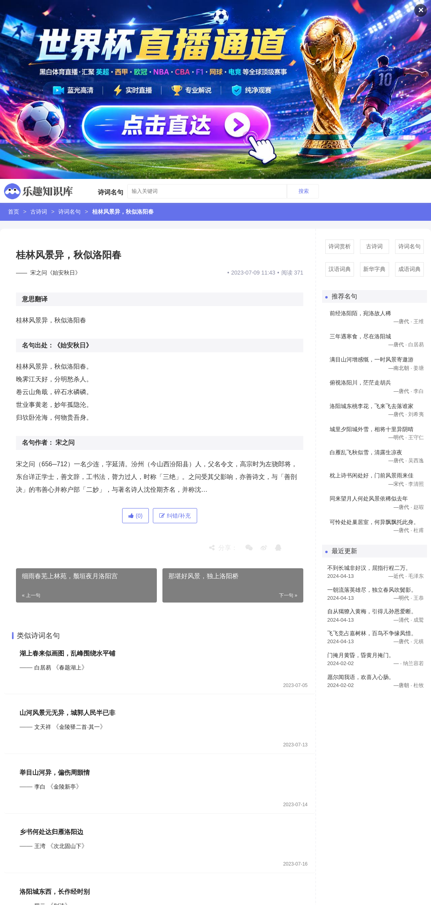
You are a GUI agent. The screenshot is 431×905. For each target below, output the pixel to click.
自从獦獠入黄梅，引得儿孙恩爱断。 (372, 611)
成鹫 (418, 620)
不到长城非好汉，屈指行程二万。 (369, 568)
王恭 (418, 598)
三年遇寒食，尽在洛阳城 (360, 336)
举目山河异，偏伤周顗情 (55, 773)
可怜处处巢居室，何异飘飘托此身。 (374, 522)
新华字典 (374, 269)
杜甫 (418, 530)
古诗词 (38, 211)
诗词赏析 (339, 246)
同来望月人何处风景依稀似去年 (369, 498)
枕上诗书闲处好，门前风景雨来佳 (371, 475)
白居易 (42, 667)
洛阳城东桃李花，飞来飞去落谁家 (371, 406)
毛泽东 (416, 576)
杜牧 (418, 685)
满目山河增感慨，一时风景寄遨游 (371, 359)
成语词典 (409, 269)
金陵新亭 (65, 787)
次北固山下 (68, 847)
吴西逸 (416, 460)
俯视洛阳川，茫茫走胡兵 (360, 382)
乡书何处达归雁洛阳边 (52, 832)
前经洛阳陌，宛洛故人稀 (360, 313)
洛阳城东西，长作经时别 (55, 892)
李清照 (416, 484)
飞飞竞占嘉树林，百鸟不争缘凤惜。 (372, 633)
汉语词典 (339, 269)
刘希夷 (416, 414)
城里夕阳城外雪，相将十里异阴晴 (371, 429)
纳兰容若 (413, 663)
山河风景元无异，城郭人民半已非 (68, 713)
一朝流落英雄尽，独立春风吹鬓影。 (372, 590)
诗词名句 (69, 211)
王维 (418, 321)
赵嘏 (418, 507)
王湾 (39, 847)
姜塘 (418, 368)
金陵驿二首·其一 (79, 727)
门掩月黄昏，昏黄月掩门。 (360, 655)
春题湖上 (70, 667)
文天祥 (42, 727)
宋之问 (65, 442)
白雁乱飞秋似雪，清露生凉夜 (366, 452)
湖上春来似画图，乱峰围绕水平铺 (68, 653)
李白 (39, 787)
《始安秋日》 (73, 345)
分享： (223, 547)
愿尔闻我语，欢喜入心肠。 (360, 677)
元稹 (418, 641)
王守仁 (416, 437)
